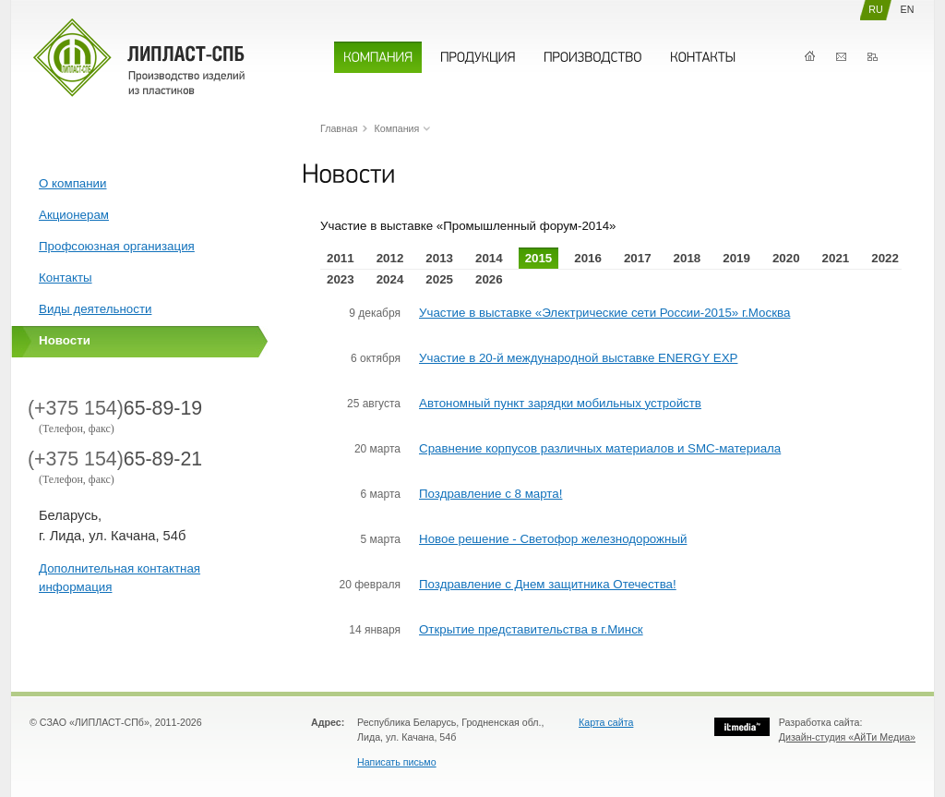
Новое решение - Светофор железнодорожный (553, 539)
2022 (885, 258)
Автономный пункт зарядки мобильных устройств (560, 403)
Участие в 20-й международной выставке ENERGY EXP (578, 358)
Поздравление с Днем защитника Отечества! (547, 584)
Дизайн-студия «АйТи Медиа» (847, 737)
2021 (836, 258)
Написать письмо (397, 761)
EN (908, 9)
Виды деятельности (95, 309)
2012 (390, 258)
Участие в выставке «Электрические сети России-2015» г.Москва (604, 313)
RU (875, 9)
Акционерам (74, 215)
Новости (64, 340)
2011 (340, 258)
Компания (397, 128)
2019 (736, 258)
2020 (786, 258)
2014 (489, 258)
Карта (872, 56)
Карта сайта (606, 722)
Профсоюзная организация (117, 246)
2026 (489, 279)
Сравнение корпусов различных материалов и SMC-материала (600, 448)
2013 (439, 258)
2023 (340, 279)
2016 (588, 258)
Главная (809, 56)
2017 (638, 258)
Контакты (841, 56)
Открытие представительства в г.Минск (531, 629)
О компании (73, 183)
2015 (539, 258)
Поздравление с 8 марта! (490, 494)
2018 (687, 258)
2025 (439, 279)
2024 (390, 279)
